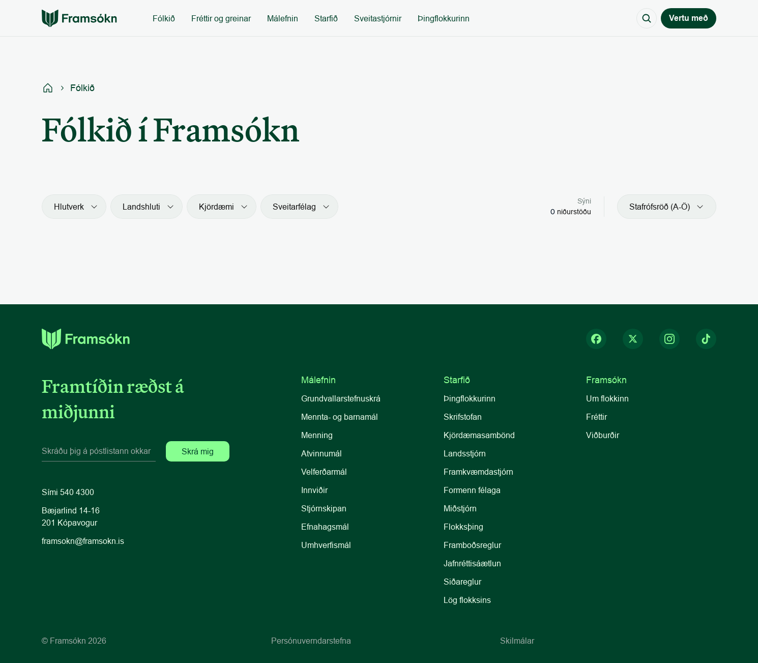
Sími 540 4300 (68, 492)
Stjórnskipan (323, 508)
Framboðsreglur (472, 545)
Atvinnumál (321, 453)
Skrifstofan (463, 416)
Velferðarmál (324, 471)
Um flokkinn (607, 398)
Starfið (326, 18)
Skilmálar (517, 640)
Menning (317, 435)
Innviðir (314, 490)
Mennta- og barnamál (340, 416)
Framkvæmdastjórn (478, 471)
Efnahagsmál (325, 526)
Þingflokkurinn (444, 18)
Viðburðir (602, 435)
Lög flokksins (467, 599)
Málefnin (282, 18)
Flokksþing (463, 526)
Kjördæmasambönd (479, 435)
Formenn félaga (472, 490)
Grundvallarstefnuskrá (341, 398)
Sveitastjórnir (377, 18)
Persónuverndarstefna (311, 640)
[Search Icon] (646, 18)
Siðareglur (462, 581)
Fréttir (596, 416)
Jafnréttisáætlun (472, 563)
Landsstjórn (465, 453)
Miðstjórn (460, 508)
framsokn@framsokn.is (83, 540)
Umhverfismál (326, 545)
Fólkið (164, 18)
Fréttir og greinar (221, 18)
